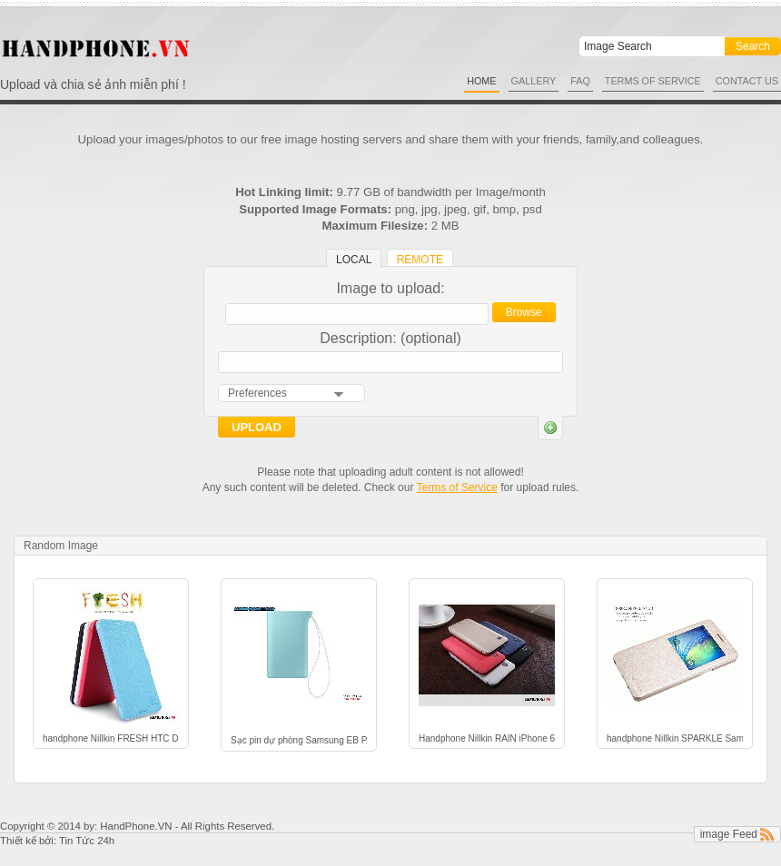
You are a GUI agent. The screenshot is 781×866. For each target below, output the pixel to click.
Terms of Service (653, 80)
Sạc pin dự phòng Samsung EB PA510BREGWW (299, 740)
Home (481, 80)
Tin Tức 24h (86, 840)
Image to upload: (390, 288)
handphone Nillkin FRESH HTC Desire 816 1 (111, 738)
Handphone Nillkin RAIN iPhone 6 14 (487, 738)
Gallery (534, 80)
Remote (420, 259)
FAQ (580, 80)
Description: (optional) (390, 338)
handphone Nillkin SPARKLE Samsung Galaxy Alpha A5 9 (675, 738)
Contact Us (747, 80)
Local (353, 259)
